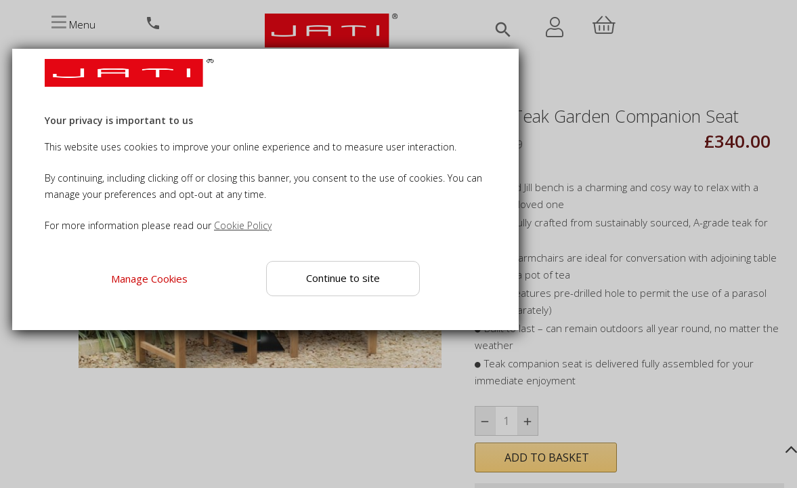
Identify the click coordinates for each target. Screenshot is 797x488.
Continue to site (343, 278)
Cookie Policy (243, 225)
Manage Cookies (148, 278)
